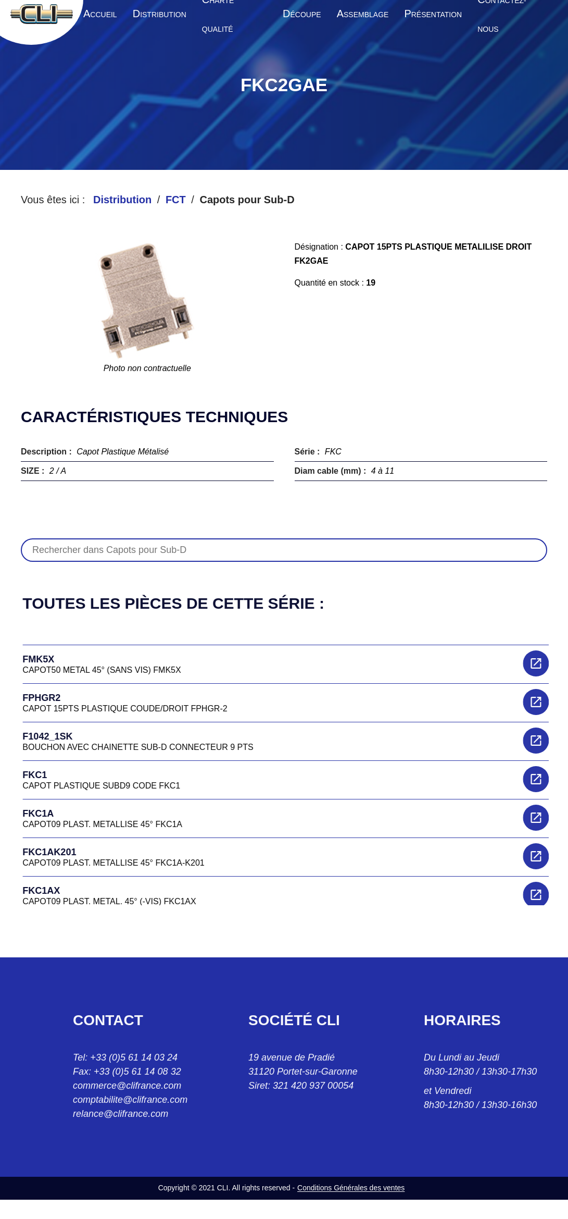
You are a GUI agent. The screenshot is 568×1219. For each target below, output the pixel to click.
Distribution (122, 199)
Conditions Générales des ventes (351, 1188)
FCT (176, 199)
